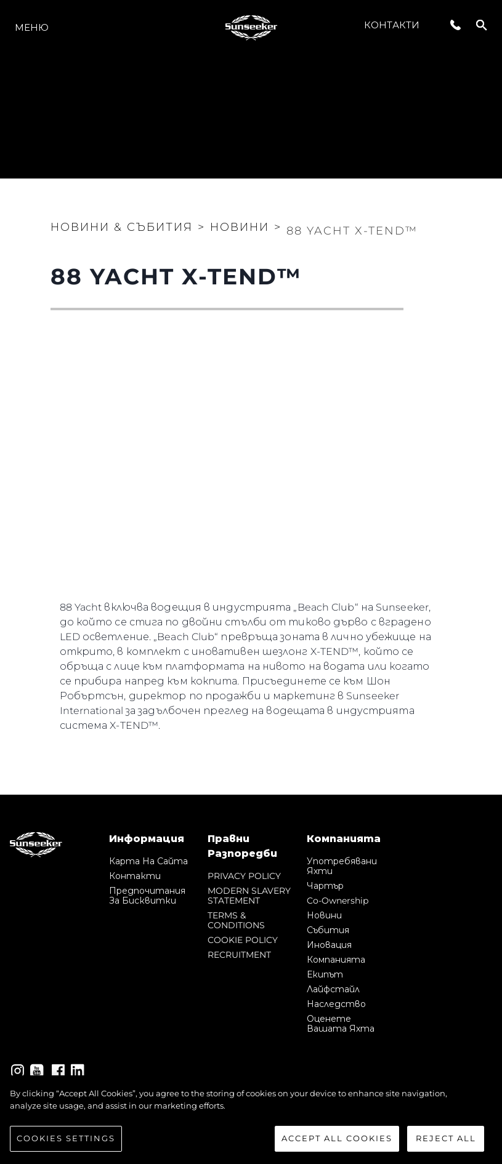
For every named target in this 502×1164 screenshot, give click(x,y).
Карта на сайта (148, 861)
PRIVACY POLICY (244, 875)
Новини (324, 915)
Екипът (325, 974)
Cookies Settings (66, 1139)
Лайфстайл (333, 989)
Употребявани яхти (342, 866)
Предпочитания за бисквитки (147, 895)
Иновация (329, 944)
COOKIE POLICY (243, 939)
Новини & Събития (122, 227)
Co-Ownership (337, 900)
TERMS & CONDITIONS (236, 920)
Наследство (336, 1003)
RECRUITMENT (239, 954)
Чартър (325, 885)
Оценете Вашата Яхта (340, 1023)
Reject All (446, 1139)
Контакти (391, 25)
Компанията (336, 959)
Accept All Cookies (336, 1139)
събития (328, 930)
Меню (32, 27)
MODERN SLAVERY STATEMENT (249, 895)
